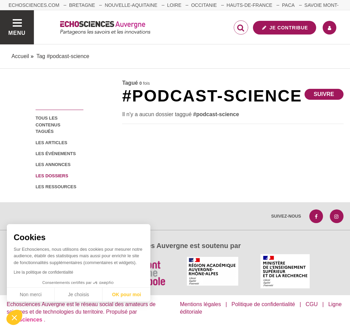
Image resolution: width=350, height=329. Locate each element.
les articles (51, 142)
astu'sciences (25, 320)
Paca (288, 5)
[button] (14, 317)
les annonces (53, 164)
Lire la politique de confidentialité (43, 272)
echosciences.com (34, 5)
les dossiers (52, 175)
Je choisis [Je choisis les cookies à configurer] (78, 294)
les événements (56, 153)
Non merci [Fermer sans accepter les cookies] (31, 294)
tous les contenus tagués (48, 124)
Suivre (324, 94)
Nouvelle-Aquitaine (131, 5)
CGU (312, 304)
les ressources (56, 186)
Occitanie (204, 5)
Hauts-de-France (249, 5)
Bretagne (82, 5)
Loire (174, 5)
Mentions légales (200, 304)
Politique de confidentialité (263, 304)
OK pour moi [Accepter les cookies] (126, 294)
